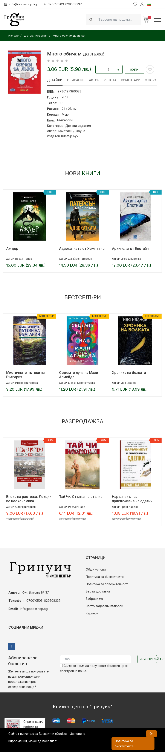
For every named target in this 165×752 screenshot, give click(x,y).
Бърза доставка (98, 591)
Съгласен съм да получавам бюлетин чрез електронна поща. (94, 668)
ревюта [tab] (110, 80)
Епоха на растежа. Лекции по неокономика (28, 498)
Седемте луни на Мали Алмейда (78, 374)
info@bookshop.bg (20, 4)
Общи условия (96, 569)
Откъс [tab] (150, 80)
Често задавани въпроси (104, 606)
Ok (151, 733)
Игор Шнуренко (131, 258)
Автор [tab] (94, 80)
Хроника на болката (129, 372)
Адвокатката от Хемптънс (81, 248)
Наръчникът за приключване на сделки (132, 498)
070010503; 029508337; (63, 4)
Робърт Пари (76, 506)
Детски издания (78, 125)
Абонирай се (148, 659)
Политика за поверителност (107, 584)
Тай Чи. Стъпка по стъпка (80, 496)
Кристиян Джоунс (71, 131)
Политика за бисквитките (105, 577)
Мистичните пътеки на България (25, 374)
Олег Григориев (25, 506)
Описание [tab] (75, 80)
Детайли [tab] (55, 80)
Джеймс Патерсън (80, 258)
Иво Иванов (128, 382)
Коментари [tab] (130, 80)
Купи (134, 69)
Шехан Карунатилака (81, 382)
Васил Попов (23, 258)
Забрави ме (94, 598)
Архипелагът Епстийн (130, 248)
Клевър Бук (69, 136)
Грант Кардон (130, 506)
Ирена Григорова (26, 382)
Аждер (12, 248)
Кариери (92, 613)
